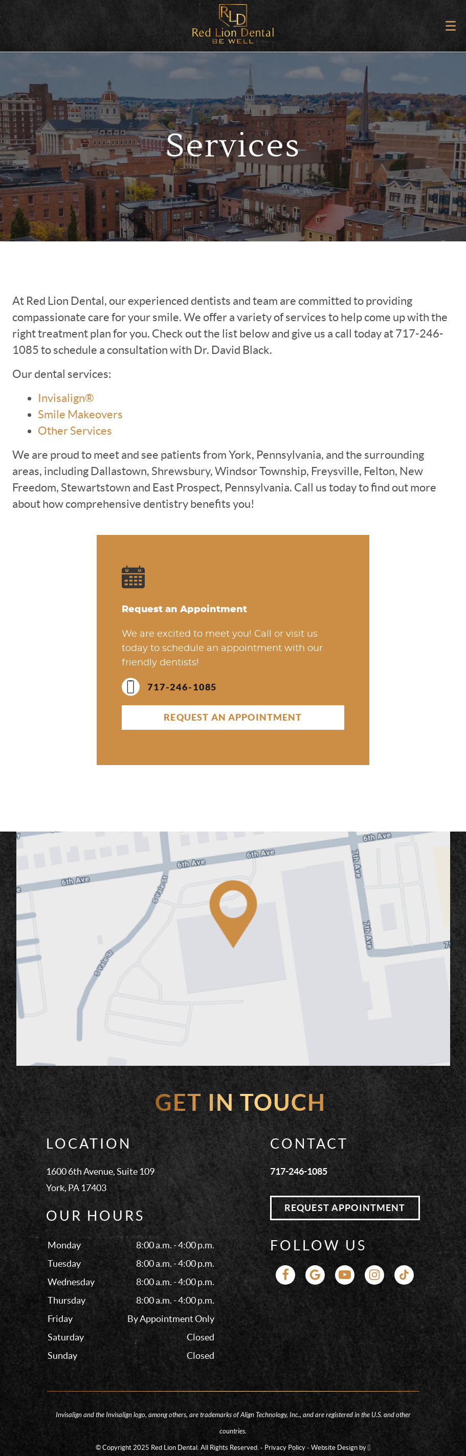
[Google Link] (315, 1275)
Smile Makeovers (80, 414)
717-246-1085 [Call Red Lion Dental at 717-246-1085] (298, 1171)
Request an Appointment (233, 717)
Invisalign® (66, 398)
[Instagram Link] (374, 1275)
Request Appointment (345, 1207)
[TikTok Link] (404, 1275)
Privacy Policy (284, 1447)
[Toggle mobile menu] (450, 26)
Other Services (75, 430)
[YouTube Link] (344, 1275)
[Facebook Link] (285, 1275)
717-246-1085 (169, 687)
